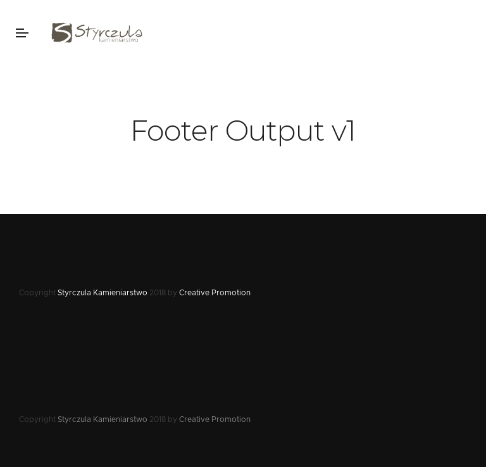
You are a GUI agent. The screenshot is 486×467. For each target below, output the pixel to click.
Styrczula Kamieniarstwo (102, 293)
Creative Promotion (215, 293)
